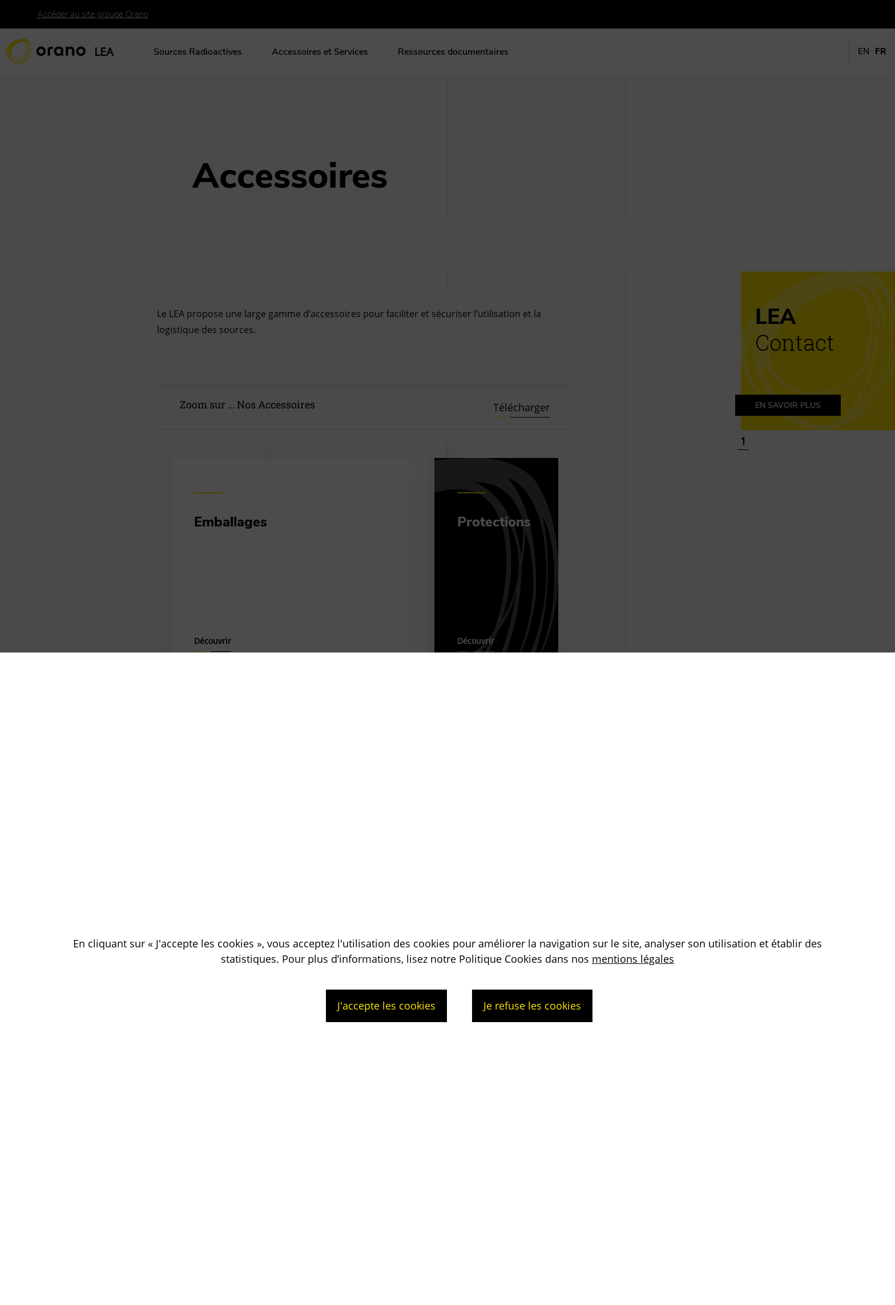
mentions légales (633, 959)
